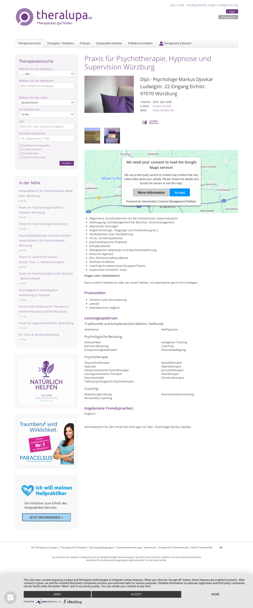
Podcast (85, 43)
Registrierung (229, 5)
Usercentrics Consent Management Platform (169, 201)
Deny (57, 594)
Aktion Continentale (201, 547)
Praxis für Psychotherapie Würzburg (43, 224)
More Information (151, 192)
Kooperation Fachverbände (173, 547)
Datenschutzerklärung (129, 547)
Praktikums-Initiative (140, 43)
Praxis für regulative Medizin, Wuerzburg (46, 323)
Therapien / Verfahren (60, 43)
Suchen (67, 163)
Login (232, 11)
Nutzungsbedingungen (101, 547)
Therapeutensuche (29, 43)
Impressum (150, 547)
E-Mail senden (162, 106)
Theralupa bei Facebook (73, 547)
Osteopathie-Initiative (109, 43)
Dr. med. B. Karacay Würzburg (39, 334)
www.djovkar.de (163, 110)
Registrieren (228, 17)
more (215, 594)
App (173, 5)
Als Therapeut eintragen (44, 547)
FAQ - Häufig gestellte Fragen (198, 5)
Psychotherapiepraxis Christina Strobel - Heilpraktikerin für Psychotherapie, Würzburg (45, 240)
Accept (180, 192)
